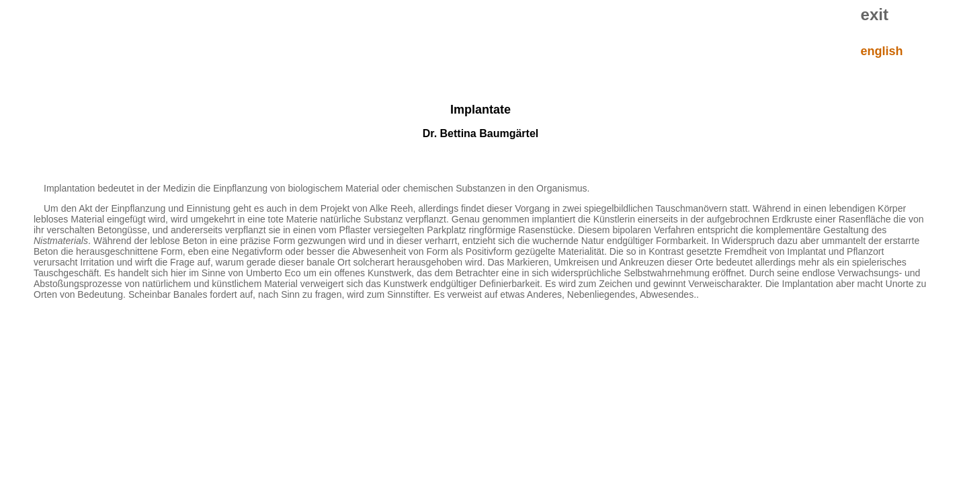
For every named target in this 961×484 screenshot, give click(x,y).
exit (874, 14)
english (882, 51)
